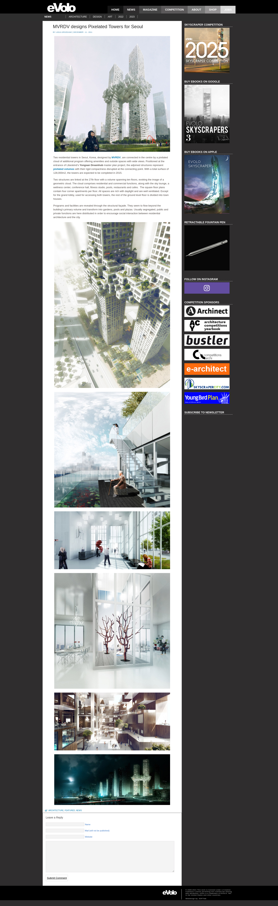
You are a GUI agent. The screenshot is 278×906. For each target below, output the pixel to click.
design (97, 16)
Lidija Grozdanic (64, 32)
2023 (132, 16)
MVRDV (116, 157)
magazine (150, 9)
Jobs (228, 9)
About (196, 9)
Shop (213, 9)
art (110, 16)
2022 (121, 16)
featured (70, 810)
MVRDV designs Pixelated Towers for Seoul (98, 26)
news (131, 9)
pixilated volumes (63, 169)
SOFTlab (202, 904)
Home (115, 9)
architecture (78, 16)
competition (174, 9)
